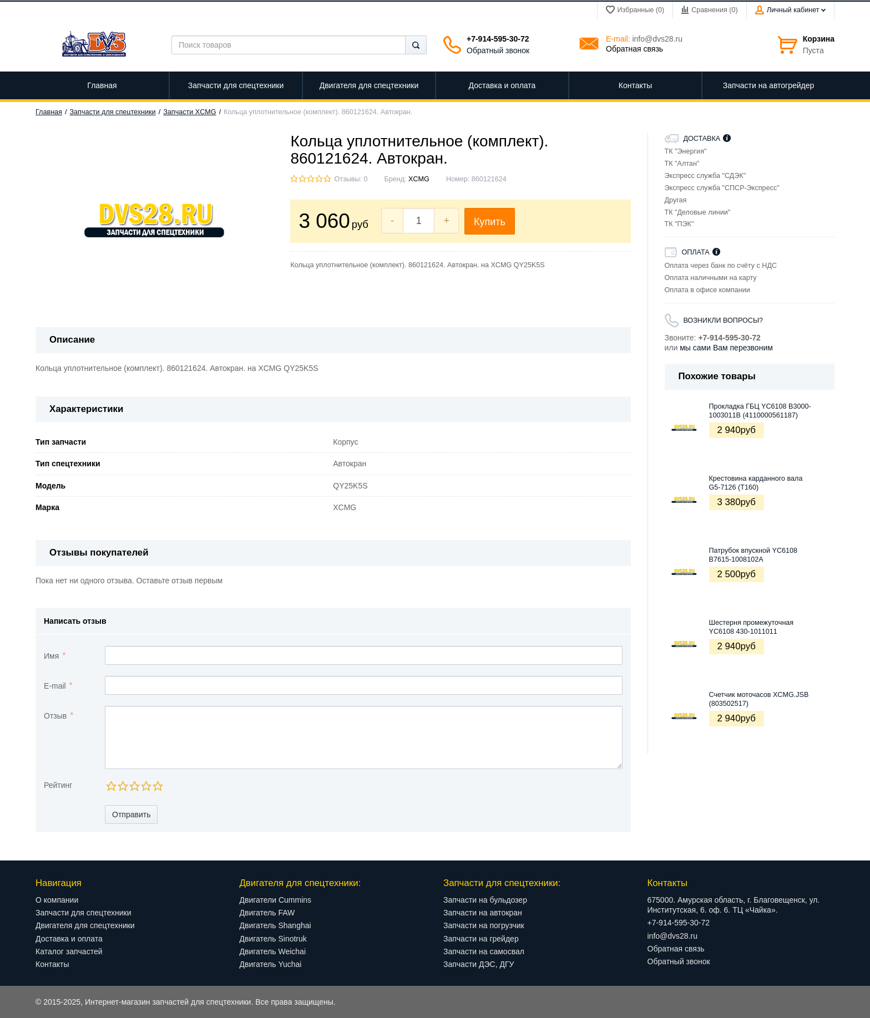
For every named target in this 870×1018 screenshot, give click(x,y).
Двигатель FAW (267, 912)
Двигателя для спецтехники (85, 925)
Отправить (131, 814)
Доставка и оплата (69, 938)
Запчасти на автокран (482, 912)
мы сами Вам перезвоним (726, 347)
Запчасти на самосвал (483, 951)
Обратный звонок (498, 50)
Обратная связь (634, 48)
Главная (49, 112)
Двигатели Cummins (276, 899)
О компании (57, 899)
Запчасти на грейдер (481, 938)
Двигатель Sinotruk (273, 938)
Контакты (52, 964)
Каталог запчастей (69, 951)
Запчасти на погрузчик (483, 925)
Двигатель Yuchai (271, 964)
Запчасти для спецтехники (113, 112)
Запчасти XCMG (189, 112)
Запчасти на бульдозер (485, 899)
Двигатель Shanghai (275, 925)
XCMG (418, 179)
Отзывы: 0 (350, 179)
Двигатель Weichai (273, 951)
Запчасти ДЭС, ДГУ (478, 964)
